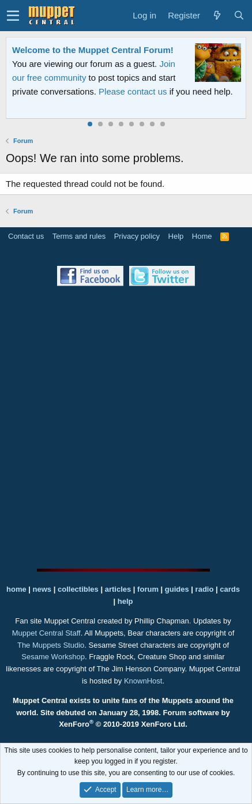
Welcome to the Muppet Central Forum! (93, 50)
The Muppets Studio (50, 645)
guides (177, 589)
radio (204, 589)
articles (119, 589)
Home (202, 236)
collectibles (78, 589)
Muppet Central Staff (46, 633)
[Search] (239, 15)
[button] (13, 15)
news (42, 589)
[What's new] (217, 15)
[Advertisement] (126, 427)
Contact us (26, 236)
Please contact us (133, 91)
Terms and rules (79, 236)
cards (230, 589)
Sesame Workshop (53, 656)
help (125, 601)
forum (148, 589)
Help (176, 236)
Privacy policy (137, 236)
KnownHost (143, 681)
